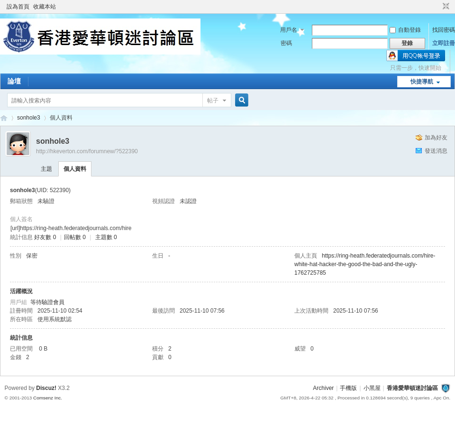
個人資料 (75, 169)
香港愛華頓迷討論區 (4, 118)
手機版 (348, 388)
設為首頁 (18, 6)
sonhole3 (28, 117)
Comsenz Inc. (47, 397)
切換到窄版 (444, 6)
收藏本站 (44, 6)
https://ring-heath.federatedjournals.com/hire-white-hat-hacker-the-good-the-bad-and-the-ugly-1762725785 (364, 264)
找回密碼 (443, 30)
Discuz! (46, 388)
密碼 (286, 43)
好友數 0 (45, 237)
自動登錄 (405, 30)
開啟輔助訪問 (437, 6)
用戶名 (288, 30)
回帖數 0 (75, 237)
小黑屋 (372, 388)
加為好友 (436, 137)
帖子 (212, 100)
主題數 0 (106, 237)
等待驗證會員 (47, 302)
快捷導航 (421, 81)
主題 (46, 169)
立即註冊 (443, 43)
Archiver (323, 388)
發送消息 (436, 151)
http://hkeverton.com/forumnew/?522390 (87, 151)
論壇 (14, 81)
